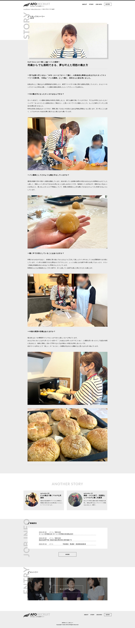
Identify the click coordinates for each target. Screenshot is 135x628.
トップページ (26, 9)
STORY (91, 4)
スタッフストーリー (36, 9)
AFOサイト (65, 622)
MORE (67, 554)
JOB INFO (99, 4)
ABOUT (84, 4)
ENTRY (108, 4)
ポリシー (71, 622)
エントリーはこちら (67, 589)
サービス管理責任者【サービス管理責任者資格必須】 (56, 534)
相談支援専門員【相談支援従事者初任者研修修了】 (55, 540)
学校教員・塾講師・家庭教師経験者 (74, 544)
